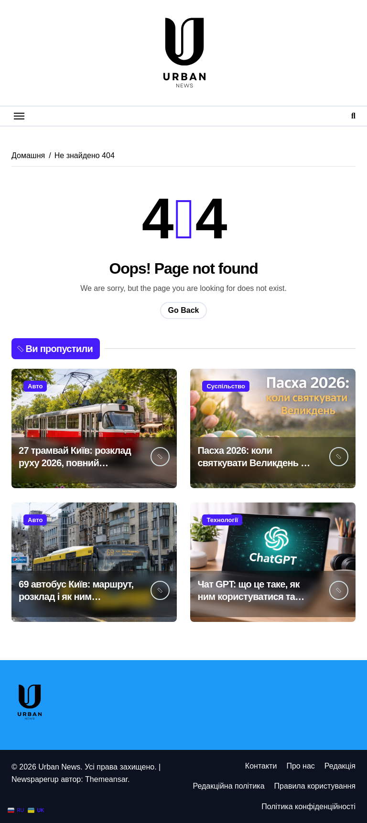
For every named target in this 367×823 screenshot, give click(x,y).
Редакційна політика (228, 786)
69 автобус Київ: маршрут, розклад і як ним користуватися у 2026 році (77, 596)
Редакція (340, 766)
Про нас (300, 766)
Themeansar (106, 779)
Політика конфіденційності (308, 806)
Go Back (183, 310)
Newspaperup (35, 779)
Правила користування (315, 786)
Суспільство (225, 386)
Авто (35, 386)
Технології (222, 520)
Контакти (261, 766)
